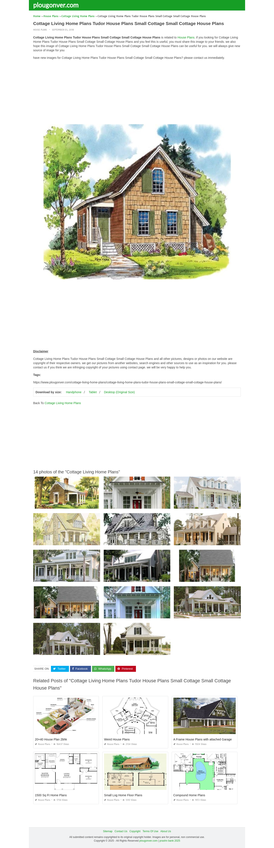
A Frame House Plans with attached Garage (202, 739)
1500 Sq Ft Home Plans (51, 795)
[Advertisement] (137, 93)
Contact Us (121, 831)
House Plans (40, 29)
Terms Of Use (150, 831)
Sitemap (107, 831)
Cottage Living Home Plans (63, 403)
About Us (165, 831)
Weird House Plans (117, 739)
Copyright (135, 831)
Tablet (93, 392)
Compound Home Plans (189, 795)
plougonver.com (56, 5)
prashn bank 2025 (169, 840)
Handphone (73, 392)
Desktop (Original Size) (119, 392)
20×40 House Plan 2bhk (51, 739)
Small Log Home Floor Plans (123, 795)
